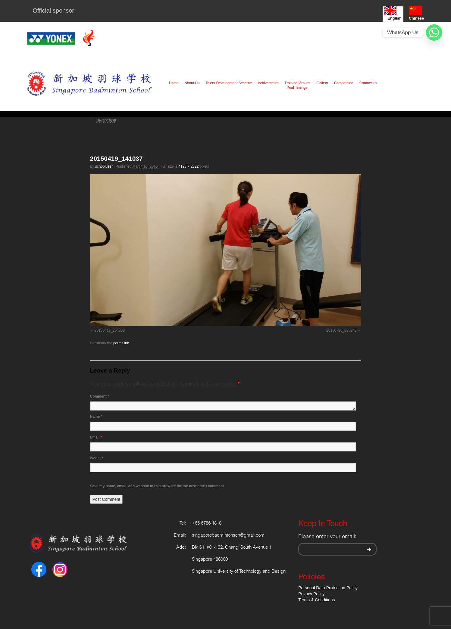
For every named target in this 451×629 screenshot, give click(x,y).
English (393, 13)
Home (174, 83)
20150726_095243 (341, 330)
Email (96, 437)
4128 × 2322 (188, 166)
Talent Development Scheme (228, 83)
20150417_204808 (110, 330)
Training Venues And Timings (297, 85)
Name (96, 416)
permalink (121, 343)
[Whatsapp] (434, 32)
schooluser (104, 166)
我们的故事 (103, 120)
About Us (192, 83)
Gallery (322, 83)
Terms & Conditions (316, 599)
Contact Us (368, 83)
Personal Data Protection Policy (328, 587)
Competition (343, 83)
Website (97, 458)
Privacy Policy (311, 593)
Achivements (268, 83)
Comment (99, 396)
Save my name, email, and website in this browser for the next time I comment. (157, 486)
